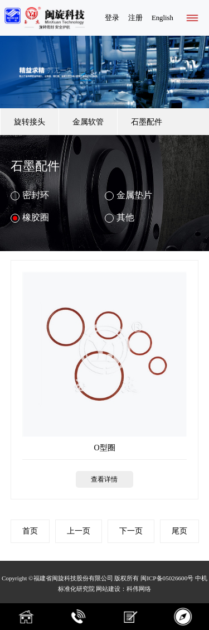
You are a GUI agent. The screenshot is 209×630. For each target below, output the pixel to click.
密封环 (30, 195)
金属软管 (88, 121)
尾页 (179, 531)
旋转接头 (29, 121)
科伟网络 (139, 588)
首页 (30, 531)
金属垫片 (128, 195)
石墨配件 (146, 121)
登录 (112, 18)
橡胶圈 (30, 218)
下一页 (131, 531)
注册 (135, 18)
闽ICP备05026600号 (166, 578)
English (162, 18)
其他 (119, 218)
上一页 (78, 531)
